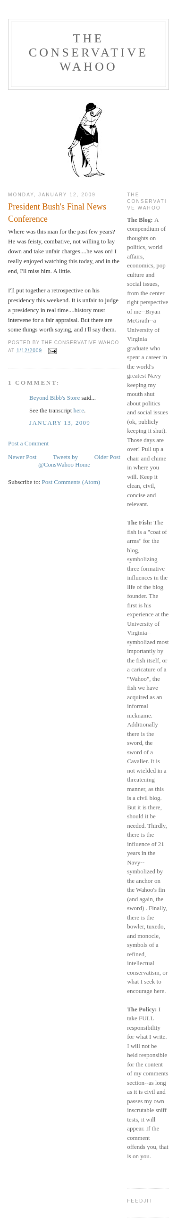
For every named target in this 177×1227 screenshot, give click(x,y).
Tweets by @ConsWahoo (58, 460)
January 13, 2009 (59, 422)
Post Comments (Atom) (71, 481)
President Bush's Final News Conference (57, 212)
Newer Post (22, 456)
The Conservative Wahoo (88, 52)
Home (82, 464)
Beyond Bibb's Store (54, 397)
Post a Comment (28, 443)
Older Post (107, 456)
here (79, 410)
